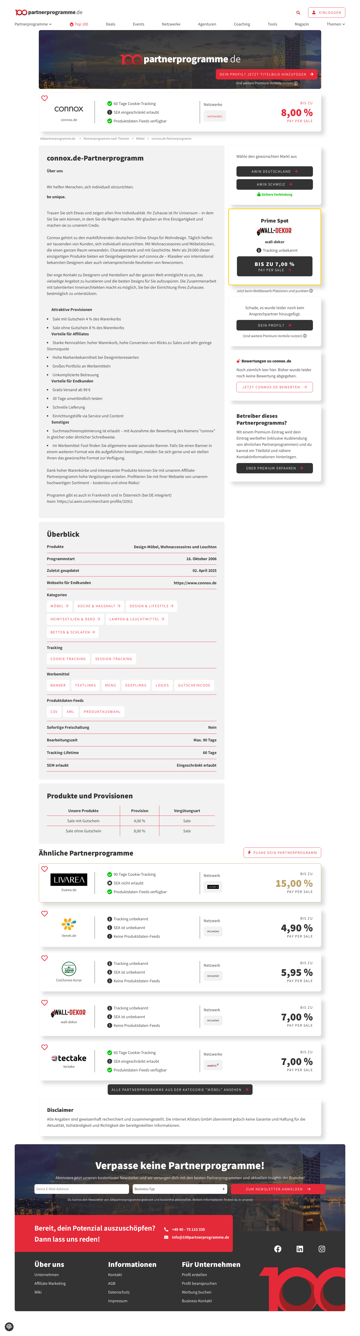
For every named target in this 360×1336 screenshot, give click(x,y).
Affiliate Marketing (50, 1283)
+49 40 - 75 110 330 (184, 1229)
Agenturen (207, 24)
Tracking (54, 648)
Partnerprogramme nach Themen (106, 138)
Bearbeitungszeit (62, 740)
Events (138, 24)
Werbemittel (58, 674)
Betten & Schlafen (73, 632)
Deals (110, 24)
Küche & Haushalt (99, 606)
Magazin (302, 24)
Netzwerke (171, 24)
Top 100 (79, 24)
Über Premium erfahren (274, 468)
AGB (111, 1283)
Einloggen (326, 12)
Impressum (117, 1300)
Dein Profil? (275, 325)
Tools (272, 24)
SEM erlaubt (58, 765)
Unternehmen (46, 1274)
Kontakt (115, 1274)
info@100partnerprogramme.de (196, 1237)
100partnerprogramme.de (57, 138)
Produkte (55, 547)
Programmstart (61, 559)
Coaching (242, 24)
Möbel (140, 138)
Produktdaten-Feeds (65, 700)
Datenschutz (119, 1292)
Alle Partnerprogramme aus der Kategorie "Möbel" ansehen (180, 1089)
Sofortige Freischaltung (68, 727)
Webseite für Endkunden (69, 583)
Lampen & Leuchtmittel (137, 619)
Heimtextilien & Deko (75, 619)
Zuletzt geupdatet (63, 570)
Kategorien (57, 595)
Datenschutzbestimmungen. (273, 1200)
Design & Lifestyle (152, 606)
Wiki (38, 1292)
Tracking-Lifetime (63, 753)
